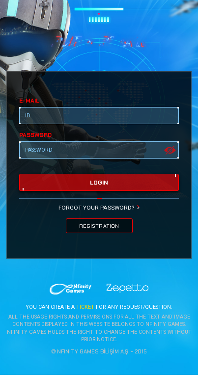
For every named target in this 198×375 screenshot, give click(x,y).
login (99, 183)
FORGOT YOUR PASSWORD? (96, 207)
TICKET (85, 307)
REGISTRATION (99, 225)
